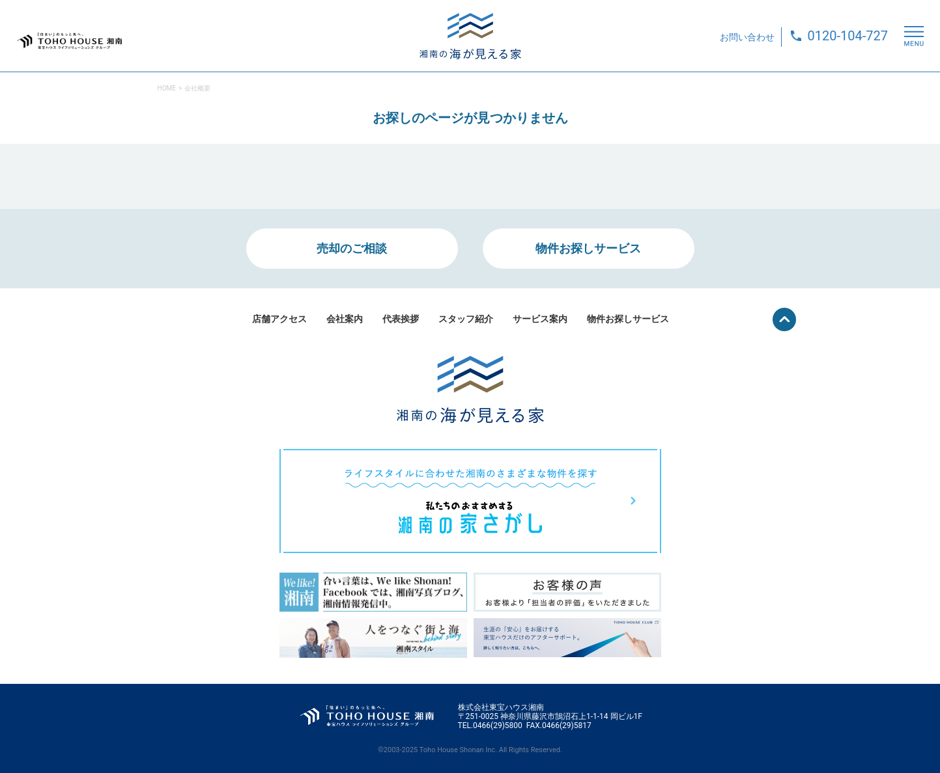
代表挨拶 (400, 319)
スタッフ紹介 (465, 319)
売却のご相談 (352, 248)
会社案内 (344, 319)
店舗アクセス (279, 319)
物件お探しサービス (588, 248)
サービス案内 (540, 319)
